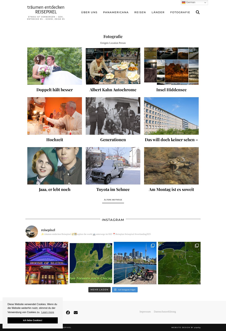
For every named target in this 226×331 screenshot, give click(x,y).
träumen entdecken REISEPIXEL (46, 9)
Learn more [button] (47, 312)
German (188, 2)
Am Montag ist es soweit (171, 189)
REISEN (140, 12)
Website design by (186, 327)
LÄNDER (158, 12)
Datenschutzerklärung (165, 311)
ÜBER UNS (89, 12)
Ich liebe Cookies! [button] (32, 320)
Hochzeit (54, 139)
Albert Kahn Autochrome (113, 89)
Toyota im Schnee (113, 189)
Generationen (113, 139)
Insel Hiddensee (171, 89)
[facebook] (68, 313)
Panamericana (116, 12)
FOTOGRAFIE (180, 12)
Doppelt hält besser (54, 89)
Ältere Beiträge (113, 200)
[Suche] (198, 12)
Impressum (145, 311)
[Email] (76, 313)
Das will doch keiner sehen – (171, 139)
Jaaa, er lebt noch (54, 189)
